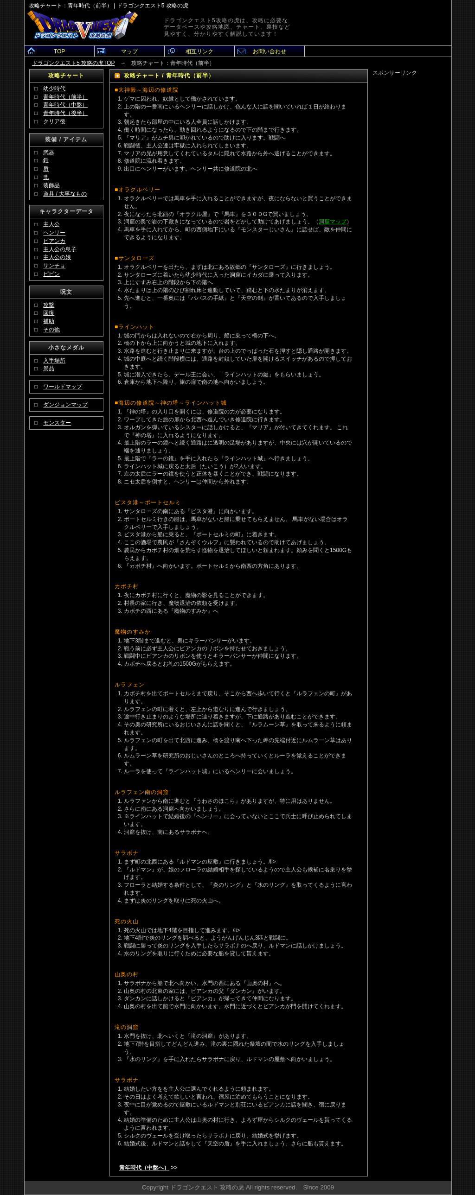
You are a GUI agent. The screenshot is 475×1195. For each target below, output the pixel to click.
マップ (129, 51)
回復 (48, 313)
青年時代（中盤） (65, 105)
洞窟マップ (333, 221)
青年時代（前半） (65, 97)
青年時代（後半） (65, 113)
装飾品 (51, 185)
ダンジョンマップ (65, 404)
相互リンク (199, 51)
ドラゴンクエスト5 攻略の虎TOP (73, 63)
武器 (48, 152)
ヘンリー (54, 232)
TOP (59, 51)
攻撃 (48, 305)
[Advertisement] (411, 216)
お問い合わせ (269, 51)
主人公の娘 (57, 257)
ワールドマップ (62, 386)
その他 (51, 329)
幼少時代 (54, 88)
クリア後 (54, 121)
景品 (48, 368)
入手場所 (54, 360)
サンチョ (54, 265)
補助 (48, 321)
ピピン (51, 274)
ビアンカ (54, 241)
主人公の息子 (60, 249)
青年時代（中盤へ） (144, 1167)
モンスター (57, 423)
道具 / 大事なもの (65, 194)
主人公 (51, 224)
